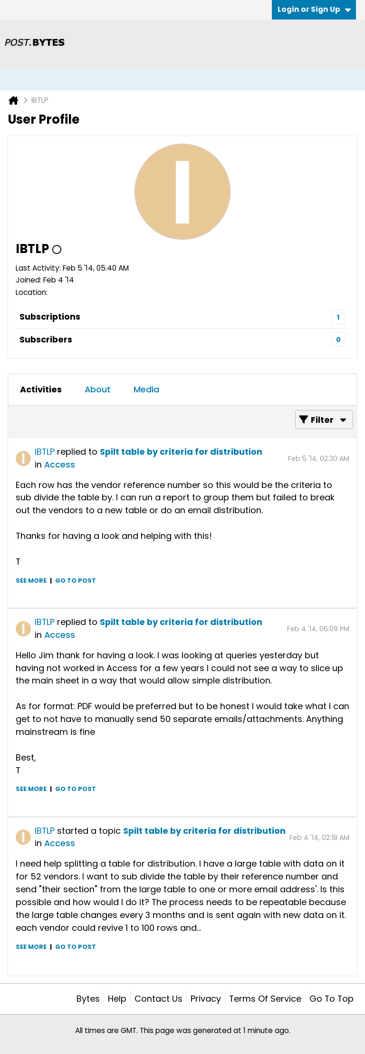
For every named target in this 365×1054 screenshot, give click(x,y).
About (98, 389)
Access (59, 464)
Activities (41, 389)
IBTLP (45, 452)
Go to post (75, 580)
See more (31, 580)
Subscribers (45, 339)
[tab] (41, 389)
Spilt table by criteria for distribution (181, 452)
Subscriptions (49, 316)
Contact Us (158, 999)
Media (146, 389)
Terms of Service (265, 999)
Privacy (206, 999)
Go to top (331, 999)
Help (117, 999)
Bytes (88, 999)
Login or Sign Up (314, 9)
